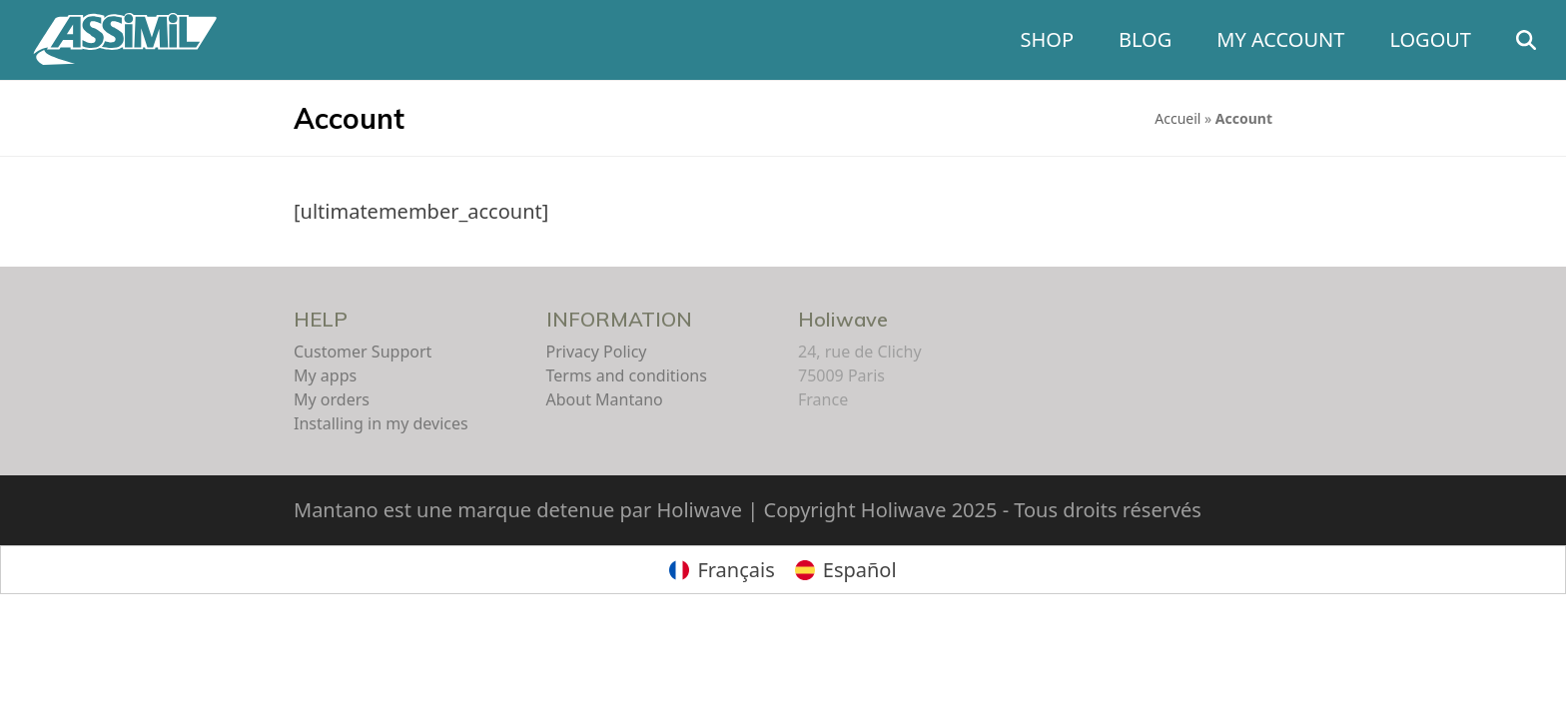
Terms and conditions (626, 375)
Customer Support (362, 351)
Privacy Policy (596, 351)
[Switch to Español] (846, 569)
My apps (325, 375)
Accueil (1177, 118)
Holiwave (843, 319)
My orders (332, 399)
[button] (1526, 40)
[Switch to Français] (721, 569)
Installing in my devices (381, 423)
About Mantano (604, 399)
